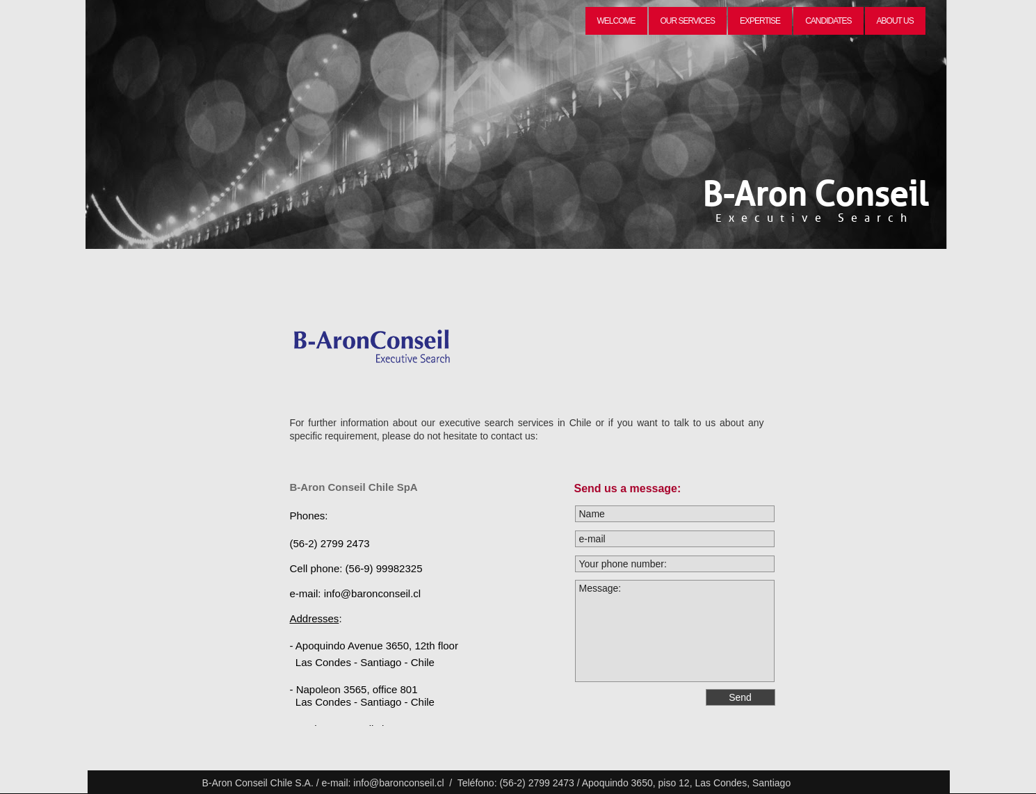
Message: (675, 631)
